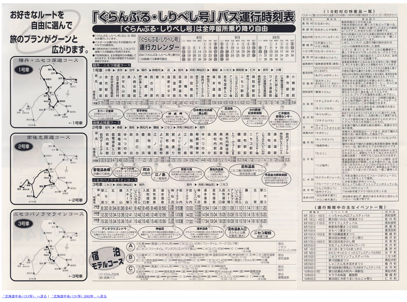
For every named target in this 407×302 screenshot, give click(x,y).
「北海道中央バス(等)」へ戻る (24, 296)
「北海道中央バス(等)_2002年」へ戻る (78, 296)
